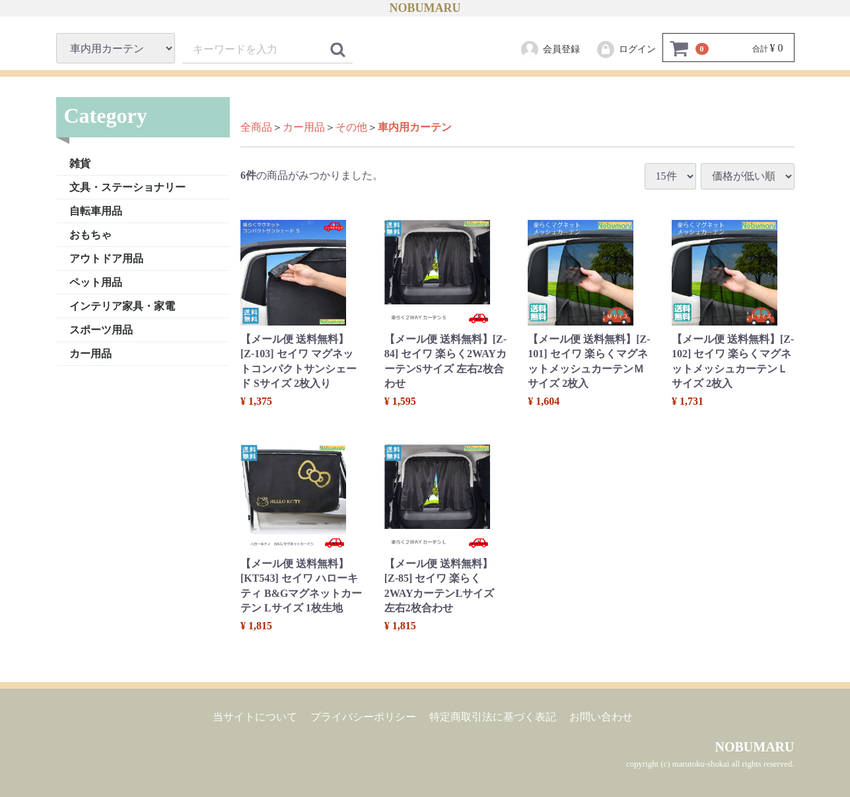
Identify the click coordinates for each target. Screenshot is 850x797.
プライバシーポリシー (363, 716)
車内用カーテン (415, 127)
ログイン (626, 49)
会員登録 (550, 49)
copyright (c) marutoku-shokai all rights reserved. (710, 764)
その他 (351, 127)
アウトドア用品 (106, 257)
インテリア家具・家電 (122, 305)
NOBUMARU (425, 8)
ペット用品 (95, 281)
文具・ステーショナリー (127, 186)
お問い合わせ (601, 716)
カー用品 (90, 353)
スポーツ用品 (101, 329)
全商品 (256, 127)
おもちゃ (90, 234)
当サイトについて (255, 716)
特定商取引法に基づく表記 (492, 716)
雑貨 (79, 162)
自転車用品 (95, 210)
